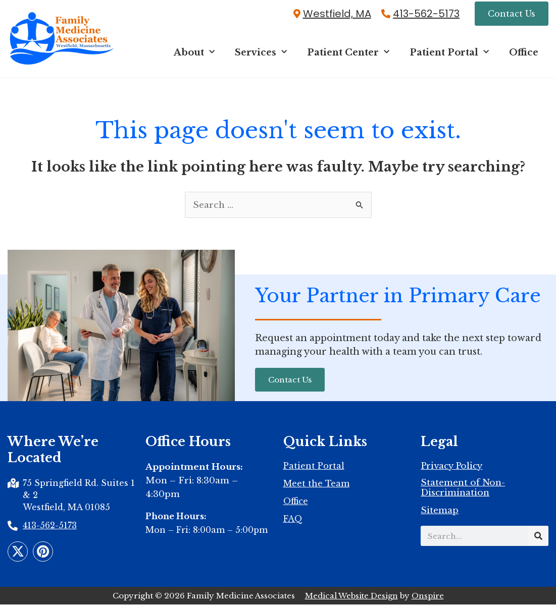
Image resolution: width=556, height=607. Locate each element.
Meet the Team (316, 486)
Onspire (428, 598)
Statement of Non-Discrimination (463, 491)
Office (523, 53)
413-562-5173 (426, 14)
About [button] (194, 53)
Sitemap (440, 514)
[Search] (538, 539)
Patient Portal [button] (449, 53)
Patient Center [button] (348, 53)
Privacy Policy (451, 469)
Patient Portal (313, 469)
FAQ (292, 522)
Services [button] (261, 53)
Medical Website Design (351, 598)
